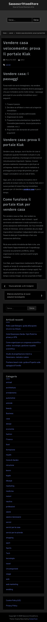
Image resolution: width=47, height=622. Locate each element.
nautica (9, 501)
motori (8, 496)
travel (8, 563)
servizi (8, 65)
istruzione (10, 465)
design (8, 424)
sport (8, 543)
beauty (9, 408)
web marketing (12, 584)
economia (10, 429)
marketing (10, 486)
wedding (9, 589)
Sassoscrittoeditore (23, 4)
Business (9, 413)
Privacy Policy (11, 605)
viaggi (8, 574)
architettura (11, 387)
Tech (8, 553)
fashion (9, 434)
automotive (10, 398)
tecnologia (10, 558)
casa (8, 418)
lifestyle (9, 481)
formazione (10, 450)
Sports (8, 548)
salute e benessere (13, 517)
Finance (9, 439)
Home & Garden (12, 460)
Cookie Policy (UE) (13, 600)
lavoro (8, 470)
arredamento (11, 393)
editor (22, 59)
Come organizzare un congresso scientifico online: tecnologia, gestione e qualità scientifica (23, 345)
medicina (10, 491)
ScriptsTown (33, 619)
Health (8, 455)
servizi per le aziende (14, 532)
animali (9, 382)
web (7, 579)
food (8, 444)
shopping (9, 537)
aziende (9, 403)
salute (8, 512)
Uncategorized (12, 568)
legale (8, 475)
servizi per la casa (13, 527)
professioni (10, 506)
